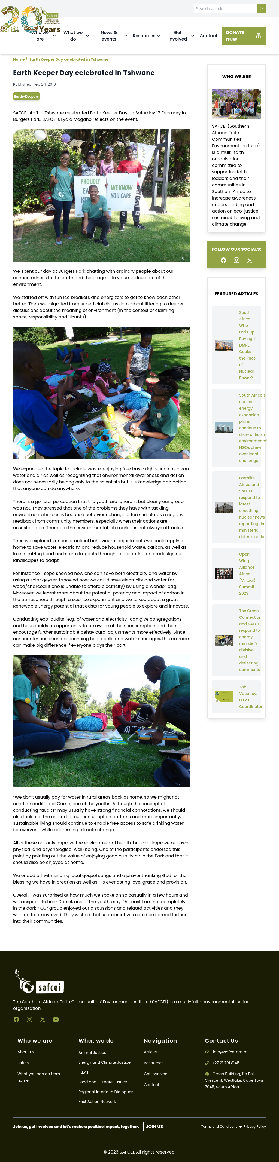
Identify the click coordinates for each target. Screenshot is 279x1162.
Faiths (23, 1063)
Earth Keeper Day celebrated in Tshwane (68, 59)
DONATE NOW (244, 35)
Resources (153, 1063)
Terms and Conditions (219, 1126)
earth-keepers (26, 96)
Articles (151, 1052)
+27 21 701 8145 (222, 1063)
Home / (20, 59)
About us (25, 1052)
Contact (208, 36)
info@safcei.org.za (226, 1052)
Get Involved (156, 1074)
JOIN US (154, 1126)
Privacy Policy (255, 1126)
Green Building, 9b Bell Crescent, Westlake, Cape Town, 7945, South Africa (235, 1080)
